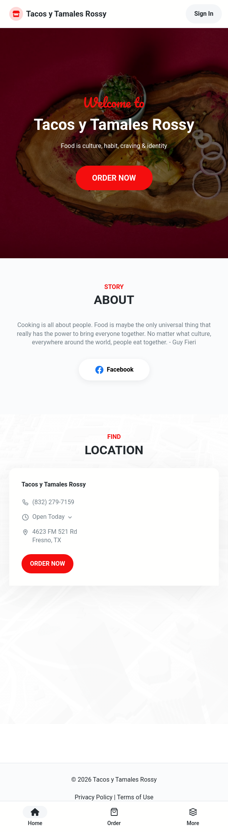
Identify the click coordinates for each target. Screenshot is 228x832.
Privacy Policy (94, 797)
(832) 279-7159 (53, 502)
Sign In (203, 13)
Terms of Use (135, 797)
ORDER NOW (114, 178)
